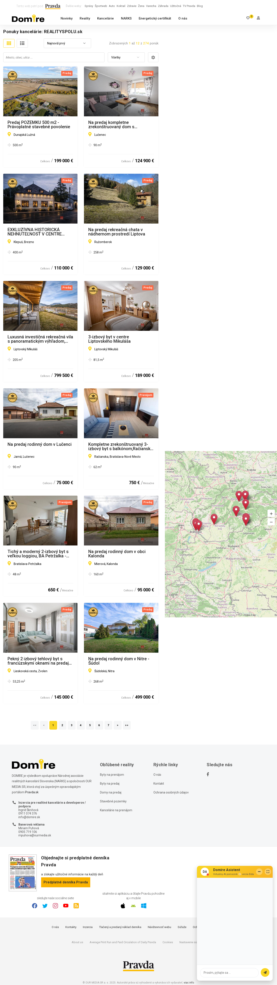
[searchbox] (54, 57)
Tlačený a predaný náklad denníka (120, 927)
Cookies (168, 942)
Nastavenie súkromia (192, 942)
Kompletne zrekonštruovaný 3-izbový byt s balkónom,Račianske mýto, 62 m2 (120, 446)
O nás (182, 18)
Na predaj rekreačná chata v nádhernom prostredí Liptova (116, 231)
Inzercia (88, 927)
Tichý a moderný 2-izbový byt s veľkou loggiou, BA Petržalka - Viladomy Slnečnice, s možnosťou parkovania (38, 553)
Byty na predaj (109, 783)
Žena (141, 6)
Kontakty (70, 927)
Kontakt (158, 783)
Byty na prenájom (112, 774)
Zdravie (131, 6)
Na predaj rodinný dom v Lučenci (40, 444)
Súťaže (182, 927)
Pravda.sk (32, 792)
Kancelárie (105, 18)
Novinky (66, 18)
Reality (85, 18)
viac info (189, 982)
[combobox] (67, 43)
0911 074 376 (27, 813)
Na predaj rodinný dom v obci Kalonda (117, 553)
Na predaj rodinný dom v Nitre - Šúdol (118, 661)
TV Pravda (189, 6)
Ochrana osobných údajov (171, 792)
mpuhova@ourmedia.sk (34, 835)
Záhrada (163, 6)
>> (127, 725)
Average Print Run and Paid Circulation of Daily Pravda (123, 942)
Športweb (101, 6)
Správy (89, 6)
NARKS (126, 18)
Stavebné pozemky (113, 801)
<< (35, 725)
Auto (112, 6)
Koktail (121, 6)
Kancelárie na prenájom (116, 810)
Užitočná (175, 6)
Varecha (151, 6)
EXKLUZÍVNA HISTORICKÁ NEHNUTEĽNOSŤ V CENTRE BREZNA (35, 231)
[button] (271, 513)
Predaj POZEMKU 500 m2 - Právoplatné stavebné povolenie (39, 124)
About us (77, 942)
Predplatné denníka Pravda (65, 882)
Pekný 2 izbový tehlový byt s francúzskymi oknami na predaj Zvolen (38, 661)
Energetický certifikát (155, 18)
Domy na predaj (110, 792)
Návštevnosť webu (159, 927)
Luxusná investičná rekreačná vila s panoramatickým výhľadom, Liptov (40, 339)
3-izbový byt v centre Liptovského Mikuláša (109, 339)
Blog (200, 6)
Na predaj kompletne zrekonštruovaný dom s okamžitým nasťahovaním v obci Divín (119, 124)
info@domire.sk (29, 817)
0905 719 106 (27, 832)
